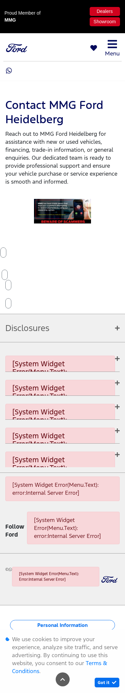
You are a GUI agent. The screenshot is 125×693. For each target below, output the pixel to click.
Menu (112, 48)
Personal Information (62, 625)
